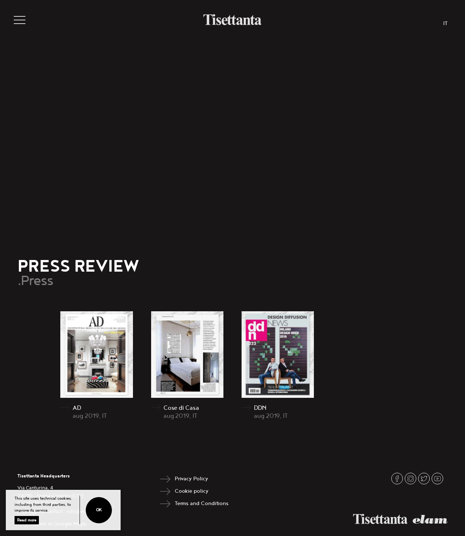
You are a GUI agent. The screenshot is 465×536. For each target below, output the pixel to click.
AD (77, 408)
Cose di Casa (181, 408)
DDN (260, 408)
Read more (26, 520)
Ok (99, 510)
